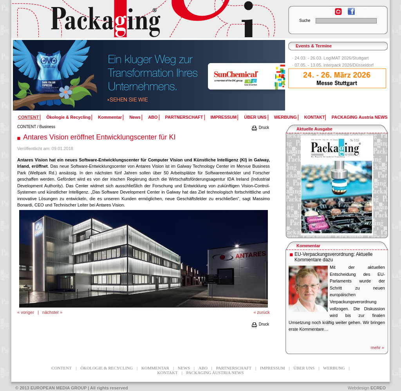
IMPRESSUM (224, 117)
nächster (50, 312)
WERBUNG (285, 117)
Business (48, 127)
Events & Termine (314, 45)
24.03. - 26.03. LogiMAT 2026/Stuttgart (331, 58)
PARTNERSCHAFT (184, 117)
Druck (260, 127)
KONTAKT (314, 117)
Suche (304, 20)
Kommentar (110, 117)
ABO (152, 117)
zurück (263, 312)
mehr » (377, 347)
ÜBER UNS (255, 117)
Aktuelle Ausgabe (314, 129)
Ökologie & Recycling (68, 117)
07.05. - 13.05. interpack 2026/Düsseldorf (334, 65)
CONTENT (26, 127)
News (135, 117)
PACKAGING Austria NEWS (360, 117)
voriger (27, 312)
